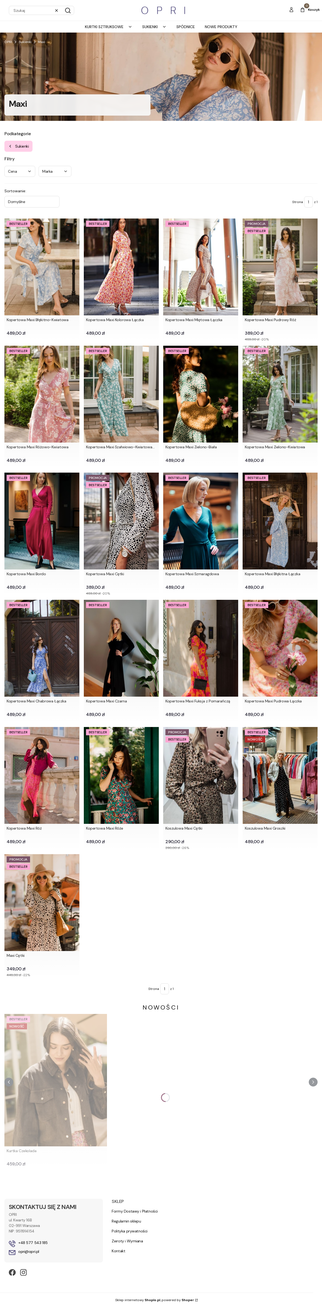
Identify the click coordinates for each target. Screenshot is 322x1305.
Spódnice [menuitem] (185, 26)
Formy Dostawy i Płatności (135, 1211)
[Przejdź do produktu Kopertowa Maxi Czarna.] (121, 648)
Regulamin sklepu (126, 1221)
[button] (68, 10)
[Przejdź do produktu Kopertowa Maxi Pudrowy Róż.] (280, 267)
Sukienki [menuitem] (154, 26)
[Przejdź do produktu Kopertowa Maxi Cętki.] (121, 521)
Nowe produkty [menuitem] (221, 26)
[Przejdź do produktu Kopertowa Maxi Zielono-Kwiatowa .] (280, 394)
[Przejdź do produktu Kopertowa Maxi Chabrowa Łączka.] (41, 648)
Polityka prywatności (129, 1231)
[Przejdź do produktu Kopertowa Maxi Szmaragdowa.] (200, 521)
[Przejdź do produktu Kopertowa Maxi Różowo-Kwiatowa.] (41, 394)
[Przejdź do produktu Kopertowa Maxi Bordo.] (41, 521)
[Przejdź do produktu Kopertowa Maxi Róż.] (41, 775)
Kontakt (118, 1250)
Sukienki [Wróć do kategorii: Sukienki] (18, 146)
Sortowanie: (15, 190)
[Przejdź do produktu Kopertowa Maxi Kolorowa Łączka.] (121, 267)
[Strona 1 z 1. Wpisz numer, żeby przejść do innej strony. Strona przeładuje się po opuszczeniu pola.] (308, 201)
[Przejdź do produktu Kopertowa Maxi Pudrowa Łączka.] (280, 648)
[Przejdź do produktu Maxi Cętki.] (41, 902)
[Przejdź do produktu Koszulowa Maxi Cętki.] (200, 775)
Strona (297, 202)
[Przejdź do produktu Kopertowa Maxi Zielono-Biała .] (200, 394)
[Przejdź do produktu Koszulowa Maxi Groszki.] (280, 775)
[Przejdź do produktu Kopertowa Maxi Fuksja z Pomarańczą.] (200, 648)
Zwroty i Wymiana (127, 1241)
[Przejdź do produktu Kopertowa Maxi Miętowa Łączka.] (200, 267)
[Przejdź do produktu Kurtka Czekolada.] (55, 1080)
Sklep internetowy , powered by (154, 1300)
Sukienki (25, 42)
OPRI (8, 42)
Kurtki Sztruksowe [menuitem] (108, 26)
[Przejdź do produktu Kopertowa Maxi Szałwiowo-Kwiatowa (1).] (121, 394)
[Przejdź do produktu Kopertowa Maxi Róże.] (121, 775)
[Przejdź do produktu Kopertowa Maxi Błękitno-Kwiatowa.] (41, 267)
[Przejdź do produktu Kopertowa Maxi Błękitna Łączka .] (280, 521)
